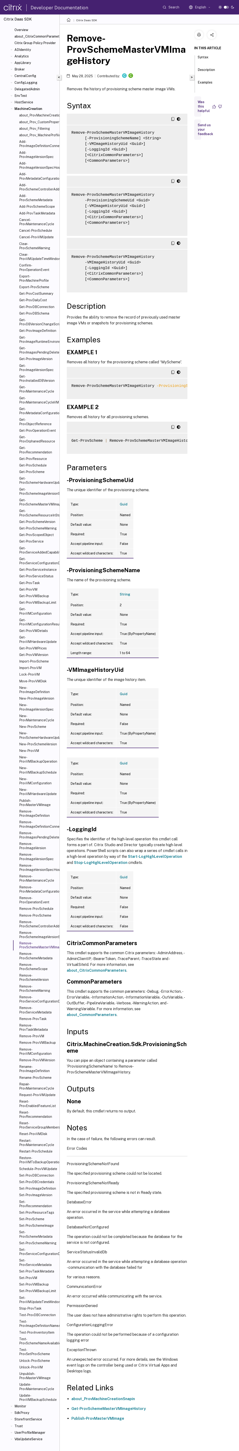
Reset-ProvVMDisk (33, 1134)
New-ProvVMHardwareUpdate (38, 792)
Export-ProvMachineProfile (34, 278)
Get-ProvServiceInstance (38, 569)
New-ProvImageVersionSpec (36, 707)
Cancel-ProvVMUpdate (36, 237)
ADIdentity (22, 50)
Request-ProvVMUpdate (37, 1095)
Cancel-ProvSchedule (35, 230)
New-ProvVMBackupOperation (38, 759)
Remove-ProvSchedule (36, 909)
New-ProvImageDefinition (34, 690)
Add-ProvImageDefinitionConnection (38, 144)
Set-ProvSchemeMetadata (36, 1234)
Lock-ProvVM (29, 674)
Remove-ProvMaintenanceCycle (36, 878)
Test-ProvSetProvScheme (34, 1352)
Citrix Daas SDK (86, 20)
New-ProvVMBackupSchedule (38, 770)
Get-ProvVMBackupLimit (37, 602)
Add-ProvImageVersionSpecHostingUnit (38, 165)
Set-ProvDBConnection (36, 1175)
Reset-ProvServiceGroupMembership (38, 1125)
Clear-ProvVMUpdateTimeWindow (38, 257)
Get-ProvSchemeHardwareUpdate (38, 480)
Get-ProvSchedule (33, 465)
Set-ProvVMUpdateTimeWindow (38, 1300)
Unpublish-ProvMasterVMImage (35, 1376)
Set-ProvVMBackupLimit (37, 1291)
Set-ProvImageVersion (35, 1195)
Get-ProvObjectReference (35, 422)
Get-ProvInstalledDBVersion (37, 378)
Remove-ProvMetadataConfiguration (38, 889)
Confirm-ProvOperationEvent (34, 267)
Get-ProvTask (29, 583)
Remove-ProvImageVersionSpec (36, 857)
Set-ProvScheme (31, 1219)
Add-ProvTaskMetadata (37, 213)
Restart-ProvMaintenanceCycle (36, 1143)
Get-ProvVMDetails (33, 631)
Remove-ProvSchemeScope (33, 967)
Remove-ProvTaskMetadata (33, 1027)
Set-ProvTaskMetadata (36, 1271)
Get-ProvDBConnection (36, 307)
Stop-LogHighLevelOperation (100, 862)
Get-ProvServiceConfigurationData (38, 561)
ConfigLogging (25, 82)
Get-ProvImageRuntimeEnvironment (38, 339)
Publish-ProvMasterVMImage (35, 803)
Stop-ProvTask (30, 1308)
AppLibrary (22, 63)
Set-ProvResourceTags (36, 1212)
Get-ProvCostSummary (36, 293)
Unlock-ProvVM (31, 1367)
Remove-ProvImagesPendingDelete (38, 835)
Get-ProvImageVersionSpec (36, 368)
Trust (18, 1426)
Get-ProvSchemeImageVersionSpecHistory (38, 491)
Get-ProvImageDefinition (37, 331)
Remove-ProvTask (33, 1019)
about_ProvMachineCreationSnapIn (38, 115)
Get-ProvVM (28, 589)
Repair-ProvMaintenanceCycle (36, 1086)
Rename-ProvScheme (35, 1077)
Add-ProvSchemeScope (37, 206)
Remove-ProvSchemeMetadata (36, 956)
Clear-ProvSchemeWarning (34, 246)
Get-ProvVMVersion (33, 655)
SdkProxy (21, 1413)
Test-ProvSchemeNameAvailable (38, 1341)
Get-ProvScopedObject (36, 535)
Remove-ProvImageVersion (32, 846)
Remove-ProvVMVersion (37, 1060)
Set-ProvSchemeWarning (37, 1243)
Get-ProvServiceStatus (36, 576)
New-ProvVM (29, 751)
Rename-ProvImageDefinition (34, 1069)
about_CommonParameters (92, 1015)
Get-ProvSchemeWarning (38, 528)
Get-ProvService (31, 541)
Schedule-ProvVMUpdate (38, 1169)
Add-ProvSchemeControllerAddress (38, 187)
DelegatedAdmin (27, 89)
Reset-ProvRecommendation (35, 1114)
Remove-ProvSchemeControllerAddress (38, 924)
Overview (21, 30)
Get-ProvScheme (32, 472)
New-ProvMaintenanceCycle (36, 718)
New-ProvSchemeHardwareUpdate (38, 735)
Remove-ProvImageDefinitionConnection (38, 824)
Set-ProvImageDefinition (37, 1188)
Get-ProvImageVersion (36, 359)
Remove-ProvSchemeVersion (34, 977)
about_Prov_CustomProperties (38, 122)
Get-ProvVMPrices (33, 648)
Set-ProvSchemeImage (36, 1225)
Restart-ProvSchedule (36, 1151)
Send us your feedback (205, 129)
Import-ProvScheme (34, 661)
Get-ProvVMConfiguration (35, 611)
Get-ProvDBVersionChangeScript (38, 322)
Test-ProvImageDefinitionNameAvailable (38, 1324)
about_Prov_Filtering (34, 128)
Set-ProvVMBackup (34, 1284)
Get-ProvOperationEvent (37, 430)
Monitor (20, 1406)
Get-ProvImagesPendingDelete (38, 350)
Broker (19, 69)
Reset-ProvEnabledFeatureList (37, 1104)
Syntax (203, 59)
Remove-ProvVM (31, 1036)
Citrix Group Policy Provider (35, 43)
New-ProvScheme (32, 727)
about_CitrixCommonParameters (36, 36)
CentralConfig (25, 76)
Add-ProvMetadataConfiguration (38, 176)
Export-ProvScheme (34, 287)
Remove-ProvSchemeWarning (34, 988)
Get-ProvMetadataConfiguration (38, 411)
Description (206, 72)
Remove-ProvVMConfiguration (35, 1051)
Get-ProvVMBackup (34, 596)
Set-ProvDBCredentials (36, 1182)
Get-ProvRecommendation (35, 450)
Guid (123, 504)
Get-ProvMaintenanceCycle (36, 389)
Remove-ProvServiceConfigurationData (38, 999)
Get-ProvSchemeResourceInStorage (38, 513)
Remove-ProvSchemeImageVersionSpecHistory (38, 935)
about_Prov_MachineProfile (38, 135)
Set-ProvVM (28, 1278)
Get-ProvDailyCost (33, 300)
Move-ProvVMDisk (33, 681)
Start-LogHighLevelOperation (155, 856)
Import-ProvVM (30, 668)
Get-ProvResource (33, 459)
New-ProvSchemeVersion (38, 744)
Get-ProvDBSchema (34, 313)
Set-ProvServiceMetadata (35, 1262)
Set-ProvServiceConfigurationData (38, 1252)
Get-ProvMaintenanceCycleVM (38, 400)
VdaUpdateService (28, 1439)
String (125, 594)
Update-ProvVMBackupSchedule (38, 1398)
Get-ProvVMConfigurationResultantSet (38, 622)
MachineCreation (28, 109)
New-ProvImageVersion (36, 698)
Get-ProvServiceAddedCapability (38, 550)
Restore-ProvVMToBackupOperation (38, 1160)
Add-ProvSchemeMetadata (36, 198)
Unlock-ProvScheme (34, 1361)
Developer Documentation (59, 8)
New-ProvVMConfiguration (35, 781)
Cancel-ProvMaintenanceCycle (36, 222)
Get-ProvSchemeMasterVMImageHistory (38, 502)
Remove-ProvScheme (35, 915)
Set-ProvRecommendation (35, 1204)
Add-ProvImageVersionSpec (36, 155)
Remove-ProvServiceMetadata (35, 1010)
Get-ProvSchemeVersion (37, 522)
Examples (205, 84)
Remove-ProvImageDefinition (34, 813)
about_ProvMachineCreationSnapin (103, 1399)
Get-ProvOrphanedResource (37, 439)
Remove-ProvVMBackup (37, 1042)
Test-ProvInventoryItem (36, 1332)
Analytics (21, 56)
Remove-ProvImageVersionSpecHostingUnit (38, 868)
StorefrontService (28, 1419)
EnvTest (20, 96)
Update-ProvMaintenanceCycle (36, 1387)
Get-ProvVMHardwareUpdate (38, 639)
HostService (23, 102)
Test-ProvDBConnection (37, 1315)
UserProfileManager (29, 1432)
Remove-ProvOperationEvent (34, 900)
